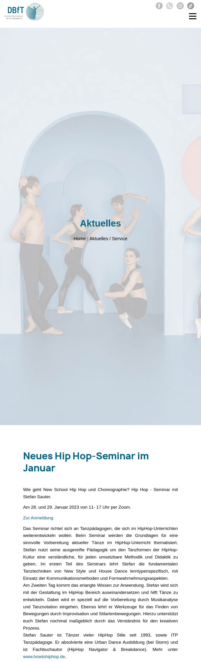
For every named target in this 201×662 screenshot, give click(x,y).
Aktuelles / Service (108, 238)
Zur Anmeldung (38, 517)
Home (79, 238)
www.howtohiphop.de (44, 656)
